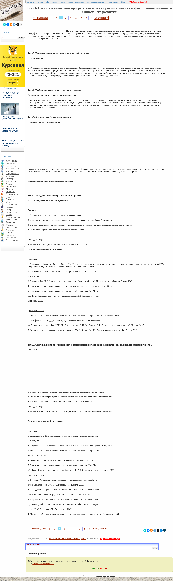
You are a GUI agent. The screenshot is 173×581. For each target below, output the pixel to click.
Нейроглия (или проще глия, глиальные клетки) (13, 143)
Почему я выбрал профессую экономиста (10, 95)
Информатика (12, 173)
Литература (11, 181)
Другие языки (12, 168)
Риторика (10, 209)
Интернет (10, 171)
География (11, 166)
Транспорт (11, 222)
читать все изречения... (43, 563)
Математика (11, 186)
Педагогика (11, 196)
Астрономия (11, 161)
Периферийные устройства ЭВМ (10, 129)
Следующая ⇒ (101, 18)
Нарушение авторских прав (110, 539)
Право (9, 202)
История (10, 176)
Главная (30, 2)
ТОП (63, 2)
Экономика (11, 237)
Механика (10, 191)
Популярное (51, 2)
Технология (11, 219)
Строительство (13, 217)
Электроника (12, 240)
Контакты (113, 2)
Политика (10, 199)
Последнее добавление (109, 576)
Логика (9, 184)
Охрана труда (12, 194)
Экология (10, 235)
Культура (10, 178)
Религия (9, 207)
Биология (10, 163)
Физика (9, 225)
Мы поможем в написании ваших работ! (67, 538)
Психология (11, 204)
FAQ (123, 2)
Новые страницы (76, 2)
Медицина (11, 189)
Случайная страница (96, 2)
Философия (11, 227)
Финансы (10, 230)
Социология (11, 212)
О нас (40, 2)
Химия (9, 232)
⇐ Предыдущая (40, 18)
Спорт (9, 214)
